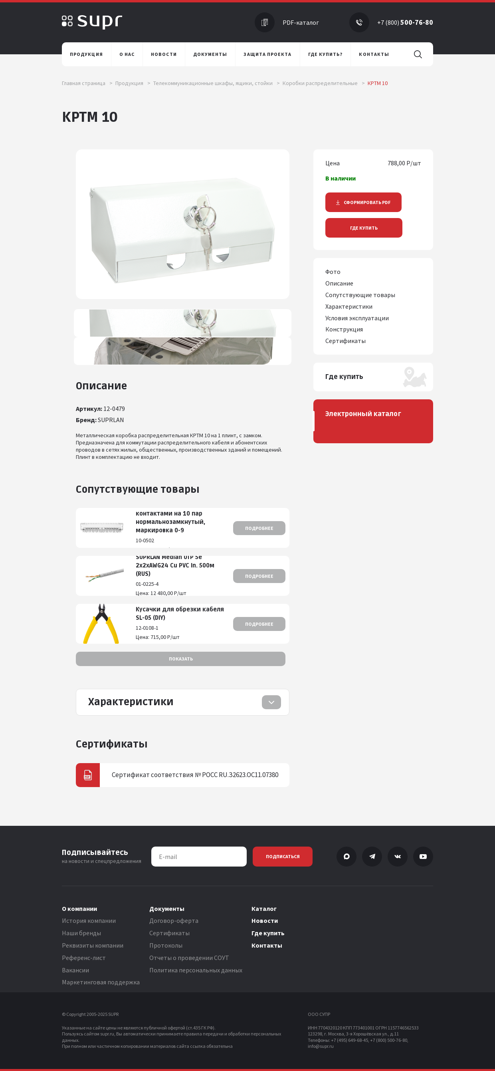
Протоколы (165, 945)
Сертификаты (169, 933)
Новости (264, 920)
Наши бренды (81, 933)
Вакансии (75, 970)
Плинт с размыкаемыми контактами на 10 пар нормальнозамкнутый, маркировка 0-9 (173, 518)
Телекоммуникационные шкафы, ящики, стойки (216, 83)
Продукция (132, 83)
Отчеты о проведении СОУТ (189, 958)
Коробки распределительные (324, 83)
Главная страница (87, 83)
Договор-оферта (173, 920)
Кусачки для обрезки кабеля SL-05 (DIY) (180, 613)
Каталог (264, 908)
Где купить (364, 228)
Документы (166, 908)
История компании (89, 920)
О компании (79, 908)
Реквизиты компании (92, 945)
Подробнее (259, 528)
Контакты (266, 945)
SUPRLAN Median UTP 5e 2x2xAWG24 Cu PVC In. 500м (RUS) (175, 565)
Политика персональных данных (195, 970)
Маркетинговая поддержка (101, 982)
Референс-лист (84, 958)
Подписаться (283, 856)
